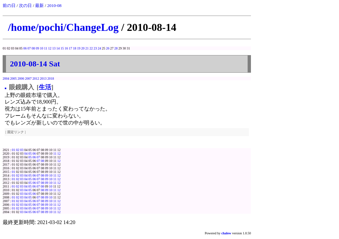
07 (29, 48)
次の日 (25, 5)
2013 (43, 78)
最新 (39, 5)
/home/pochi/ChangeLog (63, 27)
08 (33, 48)
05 (30, 153)
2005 (13, 78)
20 (82, 48)
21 (87, 48)
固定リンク (15, 132)
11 (45, 48)
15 (62, 48)
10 (41, 48)
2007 (28, 78)
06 (25, 48)
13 (54, 48)
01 (13, 150)
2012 (35, 78)
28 (116, 48)
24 (99, 48)
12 (49, 48)
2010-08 (54, 5)
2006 (21, 78)
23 (95, 48)
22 (91, 48)
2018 (50, 78)
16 (66, 48)
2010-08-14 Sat (35, 63)
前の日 (9, 5)
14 (58, 48)
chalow (226, 233)
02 (17, 150)
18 (74, 48)
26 (107, 48)
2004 (6, 78)
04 (25, 153)
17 (70, 48)
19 (78, 48)
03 (22, 150)
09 (37, 48)
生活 (45, 87)
